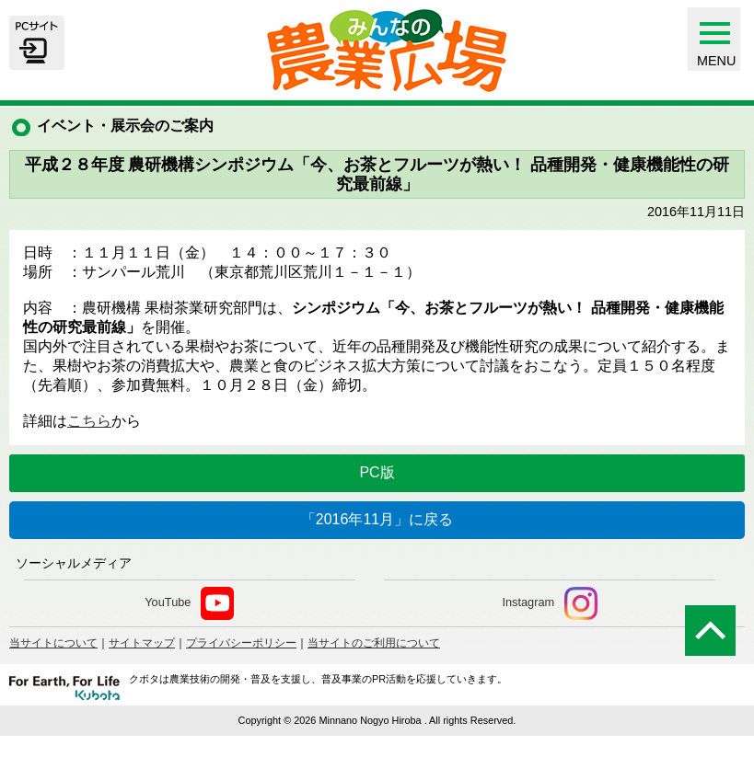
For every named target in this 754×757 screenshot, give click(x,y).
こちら (89, 421)
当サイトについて (53, 642)
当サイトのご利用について (373, 642)
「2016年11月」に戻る (377, 519)
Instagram (549, 603)
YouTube (189, 603)
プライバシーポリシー (241, 642)
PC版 (376, 472)
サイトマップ (142, 642)
